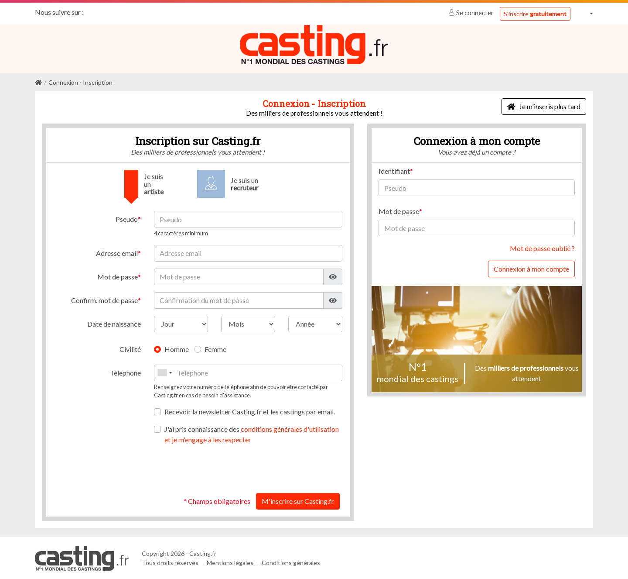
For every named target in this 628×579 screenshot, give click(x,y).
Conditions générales (291, 562)
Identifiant (394, 171)
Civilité (130, 349)
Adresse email (117, 252)
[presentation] (276, 468)
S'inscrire (535, 13)
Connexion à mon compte (531, 269)
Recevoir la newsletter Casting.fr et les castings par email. (249, 411)
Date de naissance (114, 323)
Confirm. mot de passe (104, 300)
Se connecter (471, 13)
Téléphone (125, 372)
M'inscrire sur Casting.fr (298, 500)
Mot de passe (117, 276)
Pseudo (127, 219)
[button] (585, 13)
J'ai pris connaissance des (251, 433)
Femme (215, 349)
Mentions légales (230, 562)
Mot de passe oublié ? (542, 248)
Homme (176, 349)
